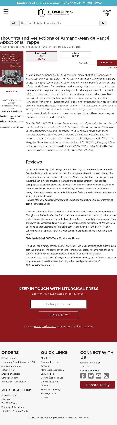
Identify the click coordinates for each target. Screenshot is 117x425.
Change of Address (10, 374)
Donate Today (98, 385)
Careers (44, 397)
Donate (106, 11)
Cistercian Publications (12, 407)
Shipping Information (11, 366)
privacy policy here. (45, 326)
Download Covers (49, 382)
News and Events (49, 362)
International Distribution (13, 382)
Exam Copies (47, 374)
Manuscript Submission (52, 370)
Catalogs (45, 385)
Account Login (8, 358)
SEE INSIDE (11, 91)
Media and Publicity (50, 389)
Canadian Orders (9, 378)
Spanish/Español (49, 393)
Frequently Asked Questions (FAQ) (18, 362)
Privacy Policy (71, 418)
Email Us (84, 366)
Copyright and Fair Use (52, 378)
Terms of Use (83, 418)
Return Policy (8, 370)
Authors (45, 366)
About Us (45, 358)
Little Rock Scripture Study (14, 411)
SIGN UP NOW (58, 315)
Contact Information (90, 362)
